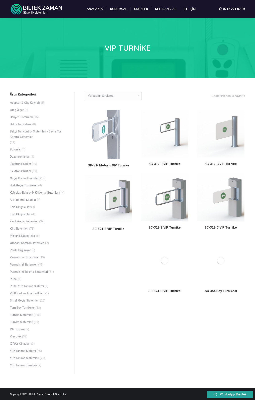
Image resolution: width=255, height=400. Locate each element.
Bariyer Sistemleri (21, 117)
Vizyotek (15, 336)
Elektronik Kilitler (20, 164)
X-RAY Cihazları (20, 343)
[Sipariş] (113, 96)
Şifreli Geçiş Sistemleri (24, 300)
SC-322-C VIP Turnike (221, 227)
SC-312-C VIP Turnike (221, 164)
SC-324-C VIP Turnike (164, 291)
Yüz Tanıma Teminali (23, 365)
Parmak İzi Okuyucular (24, 257)
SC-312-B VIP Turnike (165, 164)
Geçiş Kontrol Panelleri (24, 178)
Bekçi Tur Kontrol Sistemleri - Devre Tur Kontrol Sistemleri (35, 134)
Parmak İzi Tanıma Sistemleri (29, 272)
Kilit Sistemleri (19, 228)
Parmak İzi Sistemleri (23, 264)
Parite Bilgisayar (20, 250)
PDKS (13, 279)
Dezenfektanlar (20, 156)
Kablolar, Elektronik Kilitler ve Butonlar (34, 192)
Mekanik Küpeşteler (22, 236)
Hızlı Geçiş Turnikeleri (23, 185)
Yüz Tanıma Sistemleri (24, 358)
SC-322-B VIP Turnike (165, 227)
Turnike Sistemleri (21, 315)
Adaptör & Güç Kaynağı (25, 102)
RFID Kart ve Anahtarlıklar (26, 293)
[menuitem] (95, 9)
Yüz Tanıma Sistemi (23, 351)
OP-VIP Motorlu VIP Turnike (108, 165)
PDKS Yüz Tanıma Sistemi (27, 286)
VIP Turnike (17, 329)
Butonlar (15, 149)
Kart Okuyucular (20, 207)
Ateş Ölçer (17, 110)
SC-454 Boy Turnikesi (221, 291)
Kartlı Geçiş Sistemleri (24, 221)
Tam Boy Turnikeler (22, 307)
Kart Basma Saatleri (23, 200)
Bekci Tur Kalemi (20, 124)
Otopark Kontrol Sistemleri (27, 243)
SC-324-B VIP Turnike (108, 229)
